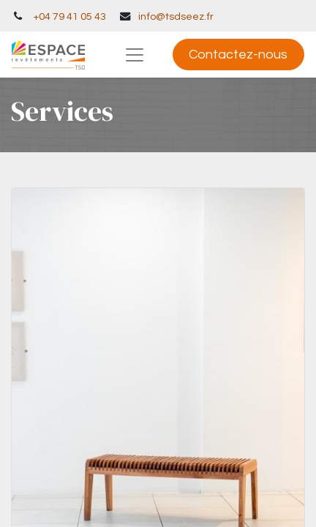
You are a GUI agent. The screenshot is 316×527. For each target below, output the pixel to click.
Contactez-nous (238, 54)
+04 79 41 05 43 (69, 16)
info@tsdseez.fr (176, 16)
